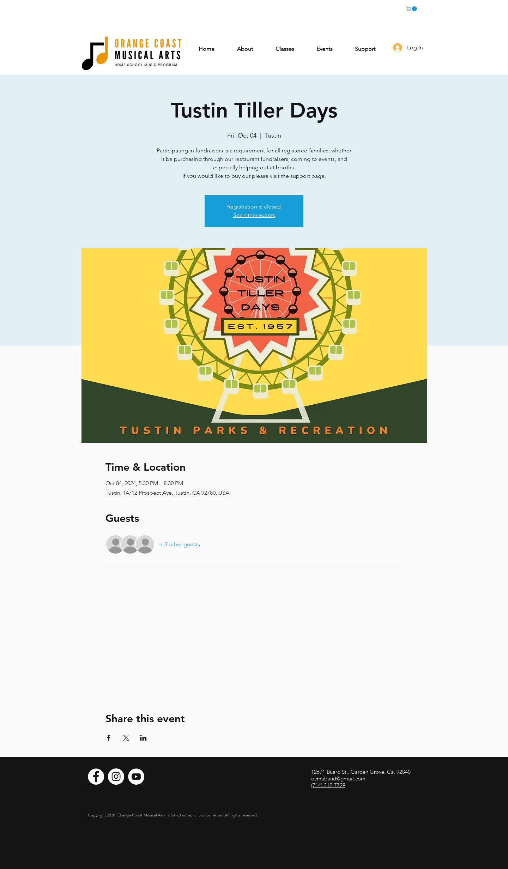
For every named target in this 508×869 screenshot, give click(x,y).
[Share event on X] (126, 738)
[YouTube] (136, 776)
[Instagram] (116, 776)
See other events (254, 215)
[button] (412, 8)
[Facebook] (96, 776)
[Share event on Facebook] (108, 738)
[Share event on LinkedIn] (143, 738)
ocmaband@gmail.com (338, 778)
